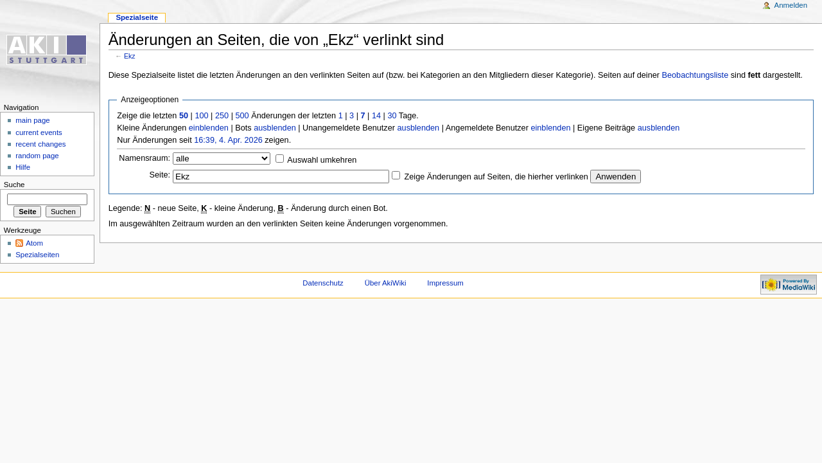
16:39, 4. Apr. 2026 (228, 140)
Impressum (445, 283)
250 (222, 115)
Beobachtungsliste (695, 75)
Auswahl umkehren (321, 160)
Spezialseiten (37, 255)
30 (391, 115)
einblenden (209, 127)
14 (376, 115)
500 (242, 115)
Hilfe (22, 167)
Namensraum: (144, 158)
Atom (34, 243)
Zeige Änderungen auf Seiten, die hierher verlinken (496, 176)
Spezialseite (137, 17)
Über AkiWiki (386, 283)
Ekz (130, 56)
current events (38, 132)
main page (32, 120)
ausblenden (275, 127)
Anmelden (791, 5)
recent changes (40, 144)
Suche (14, 184)
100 (201, 115)
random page (37, 155)
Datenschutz (323, 283)
